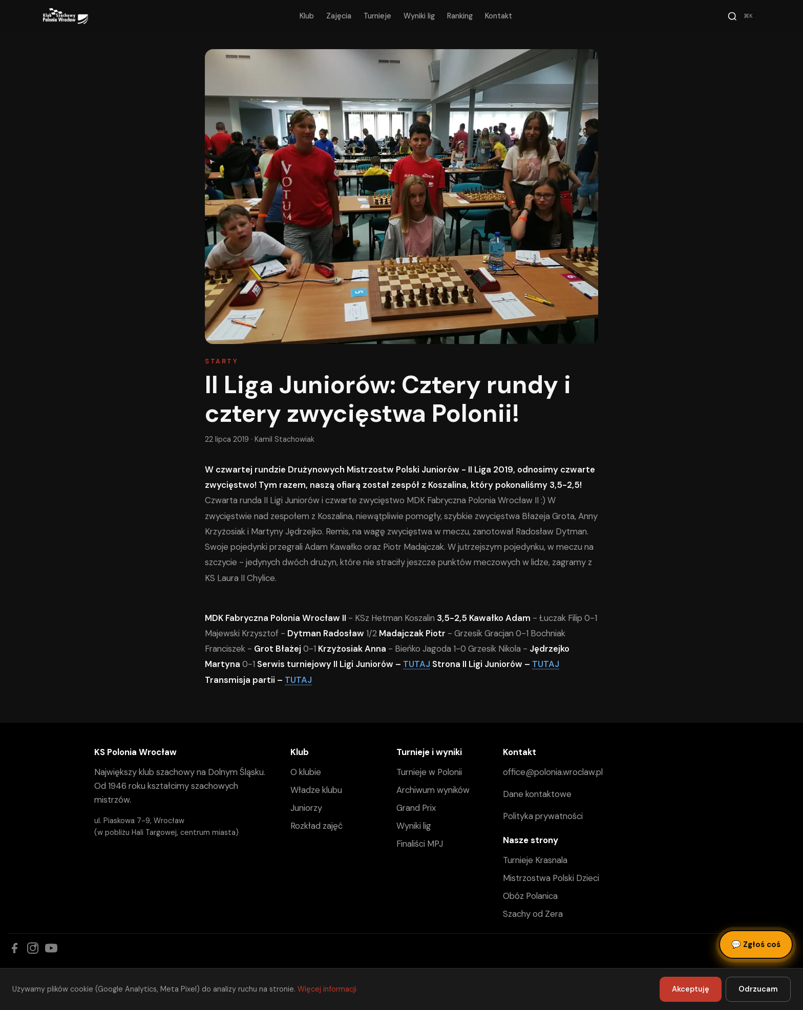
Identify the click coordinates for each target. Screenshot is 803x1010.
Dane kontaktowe (537, 794)
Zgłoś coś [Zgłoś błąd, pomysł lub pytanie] (755, 944)
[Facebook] (14, 948)
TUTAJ (416, 664)
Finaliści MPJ (419, 843)
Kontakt (498, 15)
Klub (307, 15)
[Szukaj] (741, 16)
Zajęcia (338, 15)
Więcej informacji (327, 989)
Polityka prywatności (543, 816)
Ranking (460, 15)
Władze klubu (316, 790)
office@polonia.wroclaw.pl (553, 772)
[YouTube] (51, 948)
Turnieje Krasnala (535, 860)
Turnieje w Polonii (429, 772)
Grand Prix (416, 807)
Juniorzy (306, 807)
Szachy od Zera (533, 913)
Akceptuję (690, 989)
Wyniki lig (419, 15)
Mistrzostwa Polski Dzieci (551, 878)
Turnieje (377, 15)
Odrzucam (758, 989)
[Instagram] (33, 948)
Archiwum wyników (433, 790)
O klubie (305, 772)
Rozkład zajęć (316, 825)
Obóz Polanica (530, 895)
